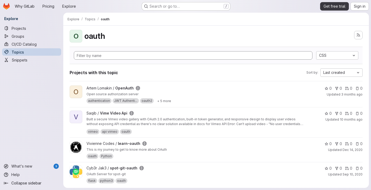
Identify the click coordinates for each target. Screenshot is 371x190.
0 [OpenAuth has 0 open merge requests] (348, 88)
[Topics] (31, 52)
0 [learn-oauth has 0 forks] (338, 143)
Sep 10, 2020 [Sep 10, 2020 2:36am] (353, 174)
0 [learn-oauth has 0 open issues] (359, 143)
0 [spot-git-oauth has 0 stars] (328, 168)
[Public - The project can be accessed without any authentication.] (138, 88)
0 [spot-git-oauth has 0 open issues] (359, 168)
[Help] (31, 174)
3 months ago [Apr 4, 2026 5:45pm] (352, 94)
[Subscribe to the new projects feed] (358, 35)
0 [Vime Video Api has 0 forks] (338, 113)
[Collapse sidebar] (31, 183)
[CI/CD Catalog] (31, 44)
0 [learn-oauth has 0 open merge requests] (348, 143)
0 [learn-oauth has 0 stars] (328, 143)
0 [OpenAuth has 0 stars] (328, 88)
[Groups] (31, 36)
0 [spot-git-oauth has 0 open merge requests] (348, 168)
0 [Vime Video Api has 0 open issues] (359, 113)
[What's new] (31, 166)
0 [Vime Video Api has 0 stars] (328, 113)
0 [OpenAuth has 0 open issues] (359, 88)
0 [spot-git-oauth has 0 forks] (338, 168)
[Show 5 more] (164, 101)
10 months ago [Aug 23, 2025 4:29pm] (351, 119)
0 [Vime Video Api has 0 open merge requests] (348, 113)
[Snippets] (31, 60)
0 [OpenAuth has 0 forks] (338, 88)
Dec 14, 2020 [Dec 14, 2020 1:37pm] (353, 150)
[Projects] (31, 28)
